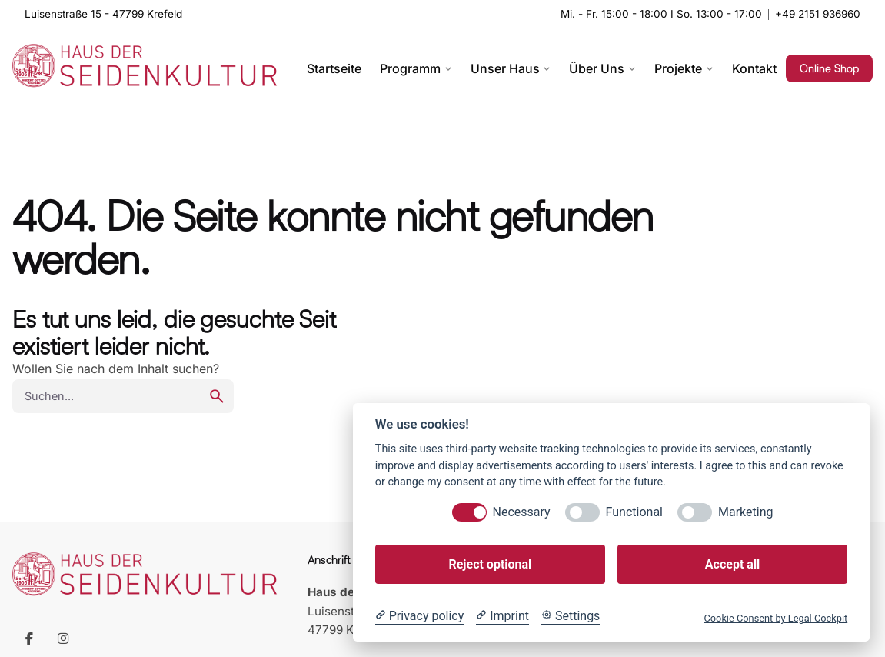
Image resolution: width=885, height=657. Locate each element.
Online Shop (829, 68)
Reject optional (489, 564)
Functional (634, 512)
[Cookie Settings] (570, 616)
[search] (217, 396)
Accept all (732, 564)
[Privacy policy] (419, 616)
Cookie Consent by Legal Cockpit (775, 618)
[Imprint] (502, 616)
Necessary (522, 512)
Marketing (745, 512)
